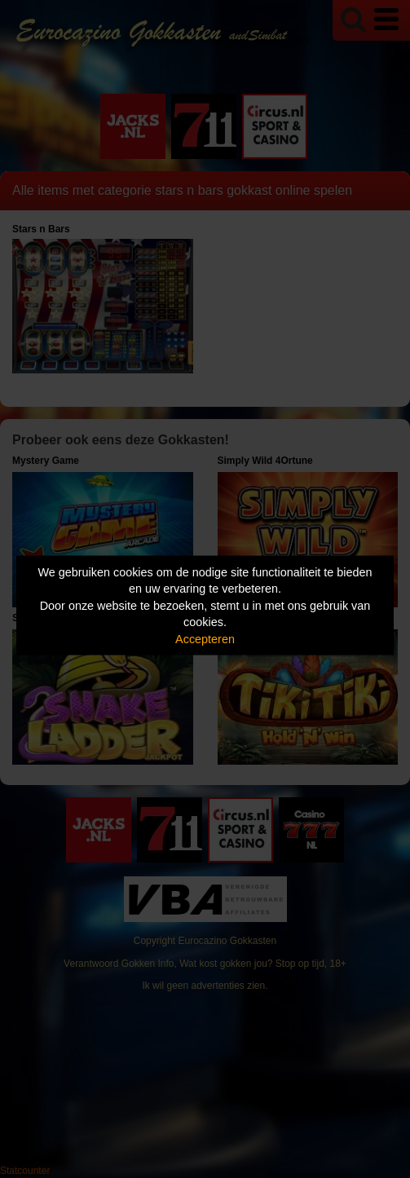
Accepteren (205, 638)
